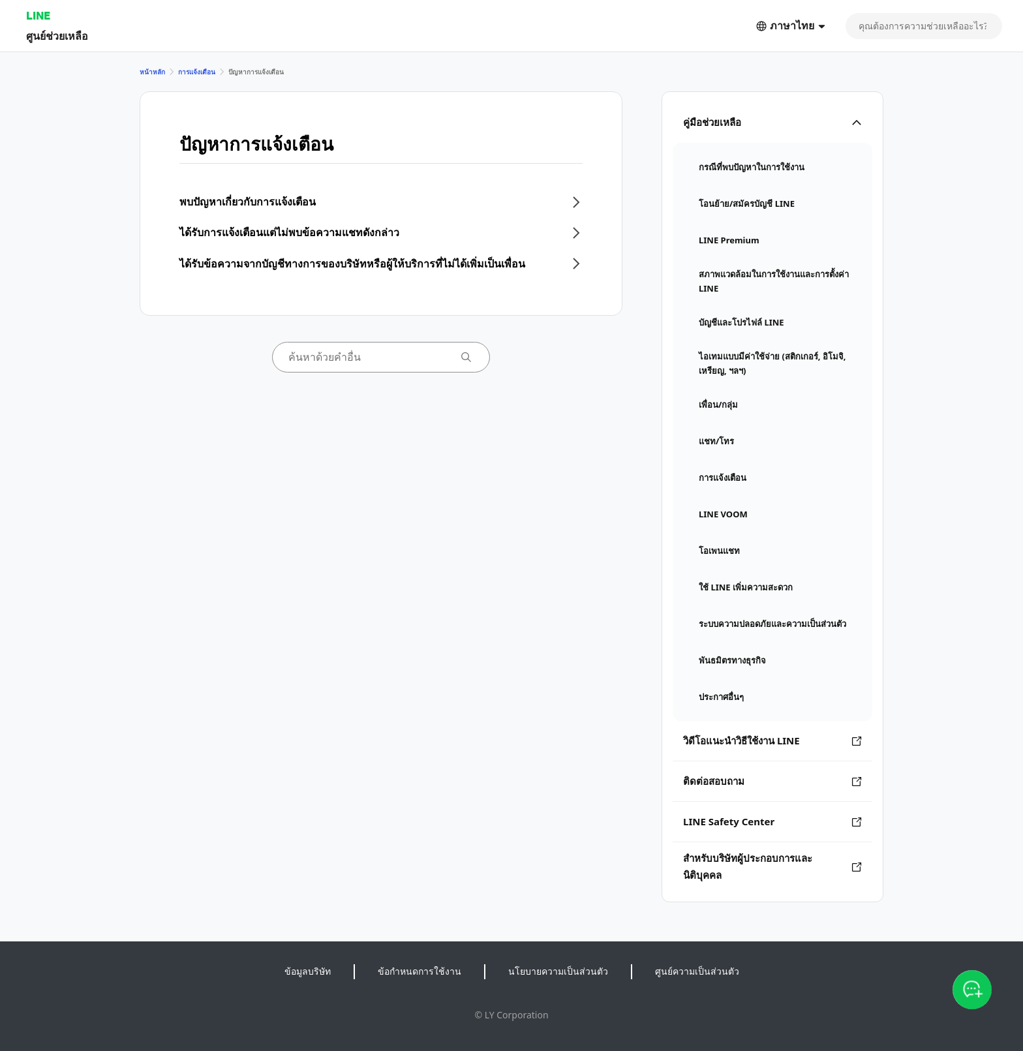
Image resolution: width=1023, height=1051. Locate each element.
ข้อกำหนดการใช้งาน (419, 971)
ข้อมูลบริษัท (307, 971)
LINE (38, 15)
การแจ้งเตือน (196, 71)
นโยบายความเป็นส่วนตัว (558, 971)
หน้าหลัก (152, 71)
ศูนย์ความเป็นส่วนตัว (697, 971)
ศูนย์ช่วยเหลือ (57, 35)
